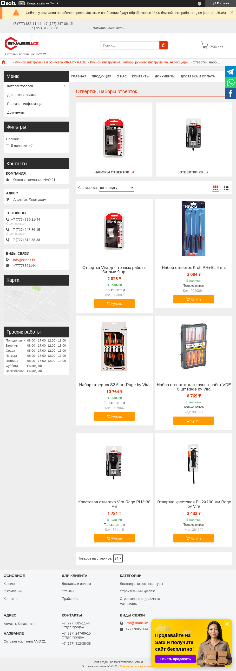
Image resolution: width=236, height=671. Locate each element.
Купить (116, 304)
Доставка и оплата (198, 76)
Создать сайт (36, 3)
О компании (13, 591)
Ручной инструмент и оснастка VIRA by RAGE (50, 62)
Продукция (101, 76)
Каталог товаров (20, 86)
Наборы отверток (111, 172)
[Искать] (163, 45)
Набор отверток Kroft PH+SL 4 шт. (194, 268)
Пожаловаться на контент (137, 666)
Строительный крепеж (137, 591)
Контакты (141, 76)
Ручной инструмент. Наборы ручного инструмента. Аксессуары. (139, 62)
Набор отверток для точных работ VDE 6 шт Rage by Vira (194, 387)
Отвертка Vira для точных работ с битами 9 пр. (114, 270)
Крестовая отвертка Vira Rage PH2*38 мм (114, 504)
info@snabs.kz (24, 260)
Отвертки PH (191, 172)
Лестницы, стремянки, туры (141, 584)
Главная (78, 76)
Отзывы (68, 591)
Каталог (10, 584)
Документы (165, 76)
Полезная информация (25, 104)
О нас (122, 76)
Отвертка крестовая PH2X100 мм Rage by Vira (194, 504)
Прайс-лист (71, 599)
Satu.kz (138, 662)
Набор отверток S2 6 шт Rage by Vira (114, 385)
